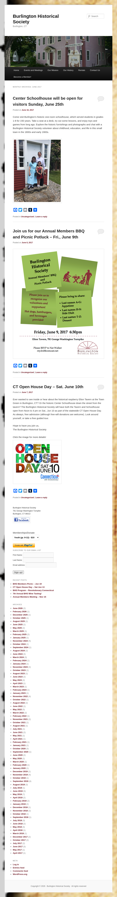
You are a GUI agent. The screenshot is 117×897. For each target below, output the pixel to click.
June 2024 (18, 654)
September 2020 (20, 752)
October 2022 (19, 699)
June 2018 (18, 824)
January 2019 (19, 804)
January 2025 (19, 637)
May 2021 (17, 735)
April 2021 (17, 739)
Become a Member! (22, 77)
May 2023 (17, 680)
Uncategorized (27, 217)
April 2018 (17, 830)
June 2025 (18, 624)
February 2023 (19, 690)
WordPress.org (20, 874)
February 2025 (19, 634)
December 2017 (20, 837)
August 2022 (19, 703)
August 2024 (19, 650)
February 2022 (19, 716)
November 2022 (20, 696)
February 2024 (19, 660)
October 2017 (19, 840)
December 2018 (20, 807)
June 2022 (18, 706)
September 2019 (20, 781)
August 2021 (19, 726)
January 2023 (19, 693)
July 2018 (17, 820)
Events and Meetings (33, 70)
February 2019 (19, 801)
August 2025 (19, 621)
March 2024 (18, 657)
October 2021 (19, 722)
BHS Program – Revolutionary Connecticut (33, 590)
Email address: (19, 565)
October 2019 (19, 778)
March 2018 (18, 833)
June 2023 (18, 677)
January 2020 (19, 768)
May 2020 (17, 758)
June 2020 (18, 755)
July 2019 (17, 788)
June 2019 (18, 791)
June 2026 (18, 608)
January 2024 (19, 664)
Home (16, 70)
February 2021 (19, 742)
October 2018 (19, 814)
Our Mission (53, 70)
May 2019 (17, 794)
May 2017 (17, 850)
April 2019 (17, 797)
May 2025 (17, 628)
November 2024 (20, 641)
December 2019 (20, 771)
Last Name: (18, 560)
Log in (16, 864)
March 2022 (18, 713)
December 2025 (20, 615)
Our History (68, 70)
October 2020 (19, 748)
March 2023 (18, 686)
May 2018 (17, 827)
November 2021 (20, 719)
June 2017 (18, 846)
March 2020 (18, 762)
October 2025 (19, 618)
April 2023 (17, 683)
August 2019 (19, 784)
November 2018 (20, 811)
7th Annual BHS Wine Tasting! (27, 593)
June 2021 (18, 732)
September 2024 (20, 647)
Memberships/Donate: (24, 533)
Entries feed (18, 868)
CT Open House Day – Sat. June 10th (48, 386)
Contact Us (95, 70)
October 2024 (19, 644)
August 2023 (19, 673)
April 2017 (17, 853)
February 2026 (19, 611)
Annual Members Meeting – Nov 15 (29, 597)
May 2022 (17, 709)
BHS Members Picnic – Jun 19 (27, 584)
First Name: (18, 555)
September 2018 (20, 817)
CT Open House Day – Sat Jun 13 (28, 587)
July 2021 (17, 729)
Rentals (81, 70)
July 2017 (17, 843)
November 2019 (20, 775)
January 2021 (19, 745)
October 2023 (19, 670)
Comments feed (20, 871)
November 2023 (20, 667)
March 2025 (18, 631)
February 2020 (19, 765)
